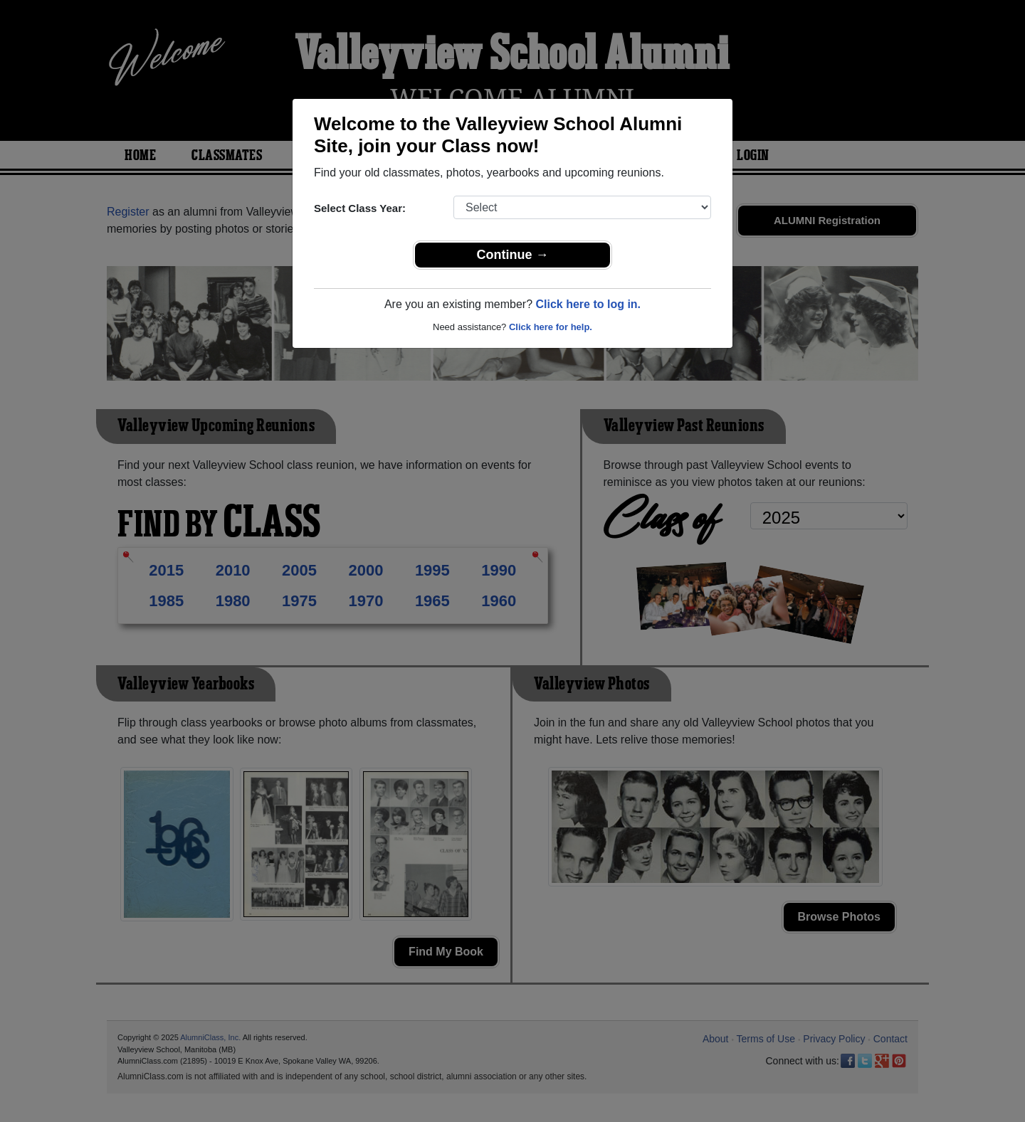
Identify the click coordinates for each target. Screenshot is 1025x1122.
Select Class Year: (360, 208)
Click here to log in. (588, 304)
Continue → (513, 255)
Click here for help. (550, 327)
